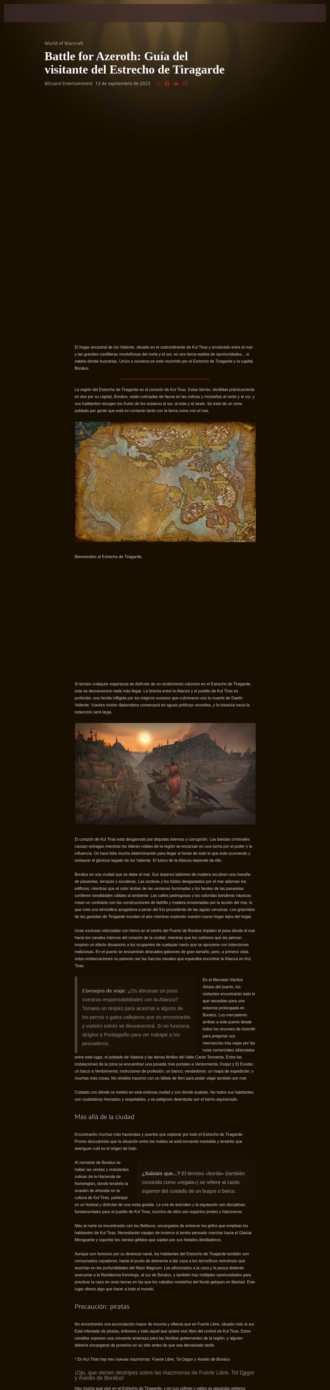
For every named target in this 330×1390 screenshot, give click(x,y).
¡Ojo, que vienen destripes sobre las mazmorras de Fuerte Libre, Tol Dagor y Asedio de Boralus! (164, 1139)
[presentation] (19, 13)
